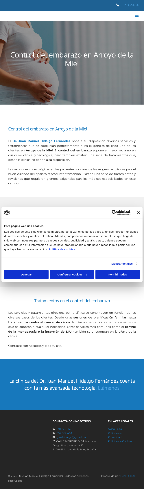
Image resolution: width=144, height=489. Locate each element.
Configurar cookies (72, 274)
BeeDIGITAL (128, 476)
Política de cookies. (62, 249)
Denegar (26, 274)
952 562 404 (130, 5)
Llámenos (109, 388)
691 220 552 (64, 429)
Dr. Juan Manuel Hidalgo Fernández (41, 141)
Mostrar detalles (122, 263)
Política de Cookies (120, 441)
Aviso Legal (115, 429)
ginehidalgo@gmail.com (72, 437)
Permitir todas (117, 274)
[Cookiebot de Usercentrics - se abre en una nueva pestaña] (114, 212)
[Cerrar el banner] (138, 212)
